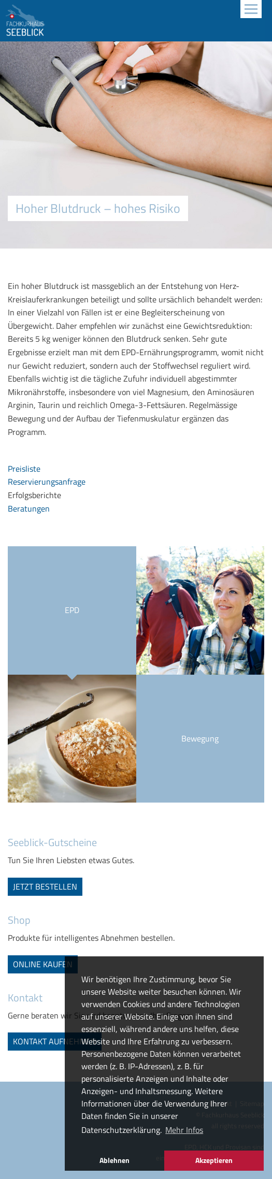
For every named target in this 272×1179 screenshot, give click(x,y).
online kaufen (43, 964)
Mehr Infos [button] (184, 1130)
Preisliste (24, 468)
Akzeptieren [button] (214, 1160)
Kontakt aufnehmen (54, 1041)
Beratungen (29, 508)
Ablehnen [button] (114, 1160)
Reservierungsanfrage (46, 481)
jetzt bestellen (45, 886)
